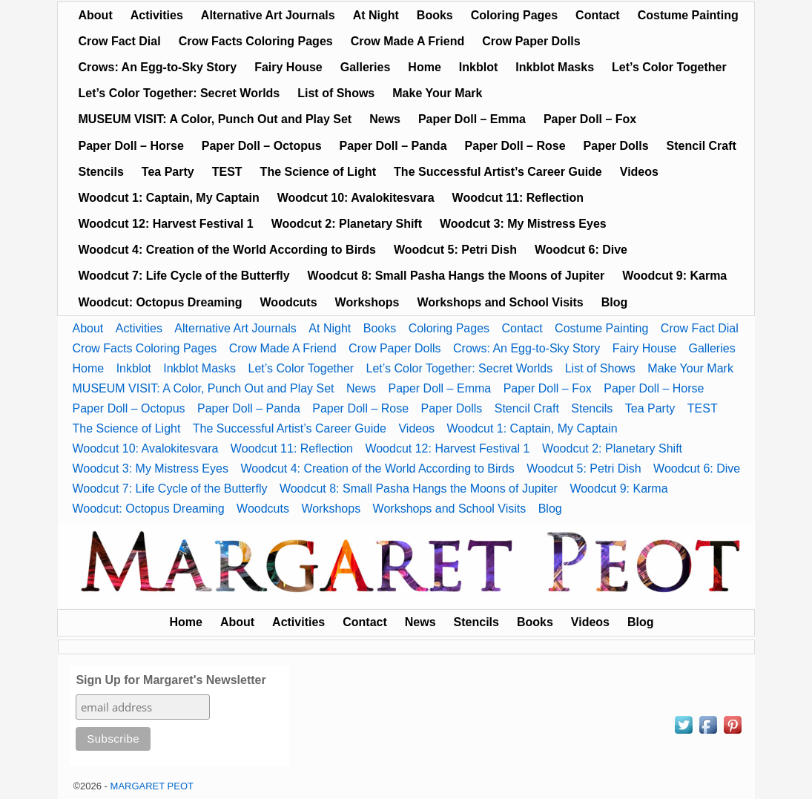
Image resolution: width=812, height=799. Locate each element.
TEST (227, 171)
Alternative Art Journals (268, 15)
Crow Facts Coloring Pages (256, 41)
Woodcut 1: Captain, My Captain (169, 197)
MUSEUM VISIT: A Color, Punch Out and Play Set (215, 119)
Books (435, 15)
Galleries (365, 67)
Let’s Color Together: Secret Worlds (179, 93)
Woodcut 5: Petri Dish (455, 249)
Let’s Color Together (669, 67)
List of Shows (335, 93)
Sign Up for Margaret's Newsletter (170, 680)
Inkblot (478, 67)
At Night (376, 15)
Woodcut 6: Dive (581, 249)
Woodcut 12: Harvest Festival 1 (166, 223)
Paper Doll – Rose (515, 145)
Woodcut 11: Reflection (518, 197)
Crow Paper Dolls (531, 41)
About (96, 15)
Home (424, 67)
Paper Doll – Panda (393, 145)
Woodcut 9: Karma (674, 275)
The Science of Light (318, 171)
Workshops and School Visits (500, 302)
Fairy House (288, 67)
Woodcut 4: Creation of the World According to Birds (227, 249)
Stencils (101, 171)
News (384, 119)
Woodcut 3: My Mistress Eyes (523, 223)
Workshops (367, 302)
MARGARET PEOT (152, 786)
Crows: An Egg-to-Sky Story (158, 67)
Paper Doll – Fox (590, 119)
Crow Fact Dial (120, 41)
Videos (639, 171)
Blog (614, 302)
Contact (597, 15)
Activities (157, 15)
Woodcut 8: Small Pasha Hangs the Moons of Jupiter (456, 275)
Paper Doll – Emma (472, 119)
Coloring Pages (514, 15)
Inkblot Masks (554, 67)
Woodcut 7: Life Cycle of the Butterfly (184, 275)
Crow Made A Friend (408, 41)
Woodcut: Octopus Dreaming (160, 302)
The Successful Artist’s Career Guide (498, 171)
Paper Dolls (616, 145)
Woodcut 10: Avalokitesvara (356, 197)
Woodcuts (288, 302)
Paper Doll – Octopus (262, 145)
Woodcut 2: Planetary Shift (346, 223)
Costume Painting (688, 15)
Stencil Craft (701, 145)
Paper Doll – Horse (131, 145)
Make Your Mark (437, 93)
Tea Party (168, 171)
